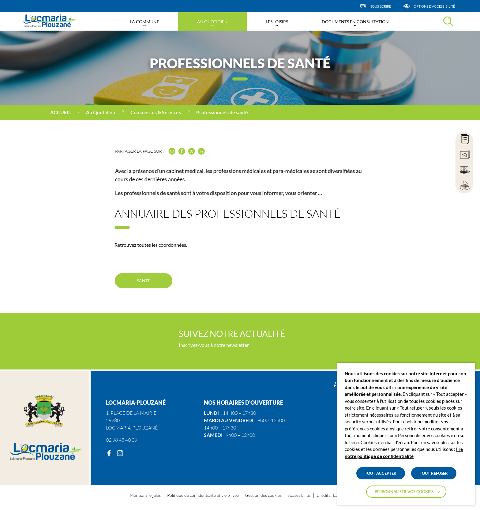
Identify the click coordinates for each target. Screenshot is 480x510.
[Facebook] (109, 453)
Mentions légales (145, 495)
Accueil (60, 112)
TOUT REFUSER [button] (434, 473)
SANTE (143, 280)
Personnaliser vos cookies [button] (404, 491)
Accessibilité (299, 495)
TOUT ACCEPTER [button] (380, 473)
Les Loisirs (277, 21)
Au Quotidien (212, 21)
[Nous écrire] (384, 6)
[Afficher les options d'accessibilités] (438, 6)
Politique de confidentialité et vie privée (203, 495)
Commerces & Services (155, 112)
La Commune (144, 21)
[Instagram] (120, 453)
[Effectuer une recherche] (448, 21)
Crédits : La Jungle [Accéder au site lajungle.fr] (333, 495)
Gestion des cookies (263, 495)
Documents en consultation (355, 21)
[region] (240, 112)
